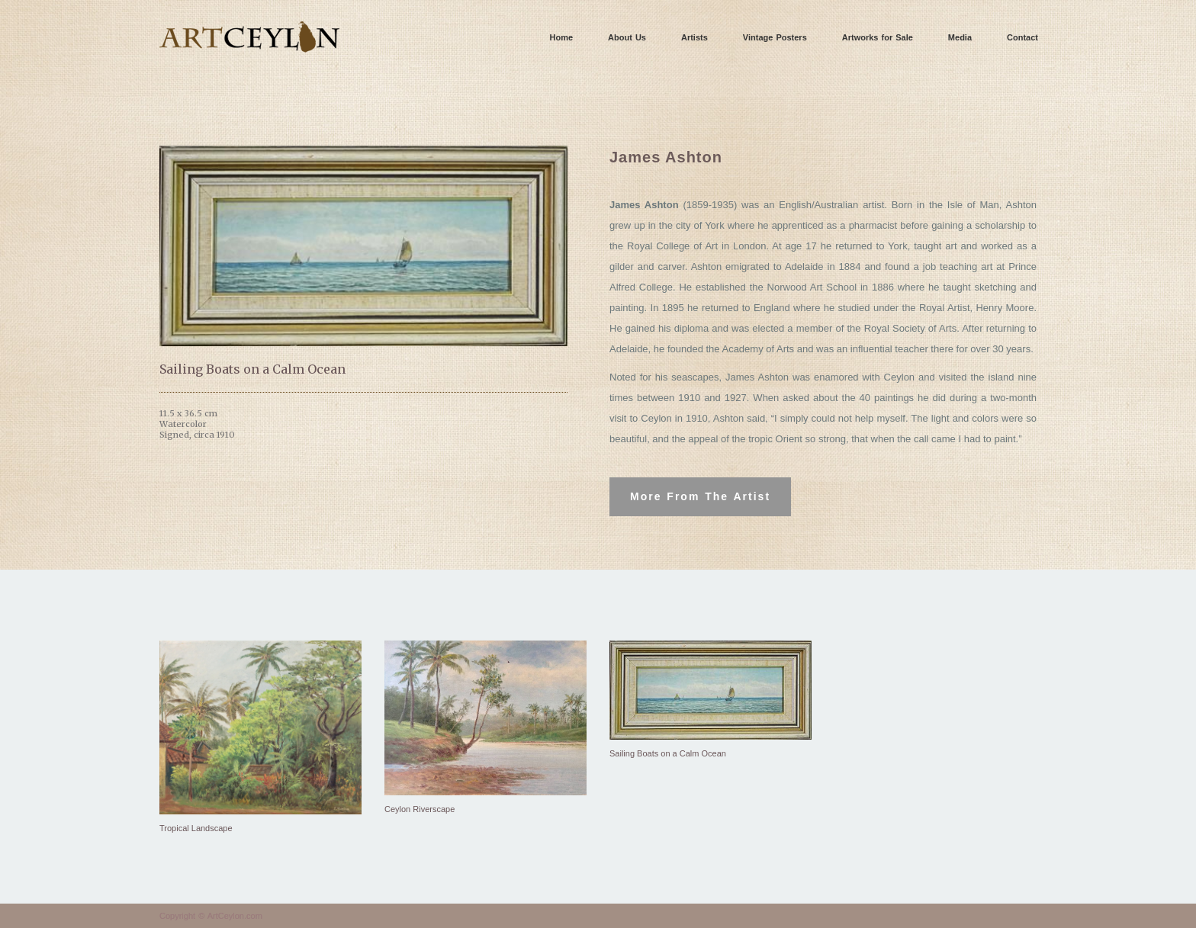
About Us (627, 37)
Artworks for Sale (877, 37)
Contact (1022, 37)
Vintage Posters (775, 37)
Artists (694, 37)
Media (960, 37)
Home (562, 37)
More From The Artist (700, 496)
